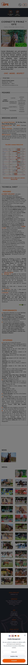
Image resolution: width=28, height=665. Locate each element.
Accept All (14, 660)
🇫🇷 (10, 636)
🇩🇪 (15, 636)
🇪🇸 (18, 636)
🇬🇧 (12, 636)
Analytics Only (14, 656)
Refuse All (14, 652)
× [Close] (24, 635)
